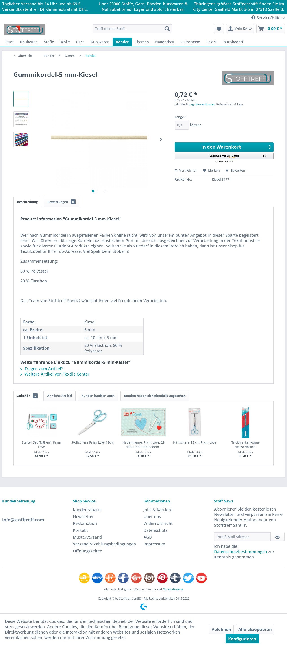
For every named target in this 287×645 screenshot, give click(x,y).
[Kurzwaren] (100, 42)
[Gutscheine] (190, 42)
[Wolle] (65, 42)
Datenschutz (155, 530)
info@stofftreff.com (23, 520)
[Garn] (80, 42)
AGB (148, 537)
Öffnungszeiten (87, 551)
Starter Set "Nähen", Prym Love (41, 444)
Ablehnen (221, 629)
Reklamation (85, 523)
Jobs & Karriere (158, 509)
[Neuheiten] (29, 42)
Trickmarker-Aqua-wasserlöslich (245, 444)
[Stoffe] (49, 42)
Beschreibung (27, 202)
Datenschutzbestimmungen (240, 551)
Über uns (152, 516)
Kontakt (80, 530)
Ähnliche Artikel (59, 396)
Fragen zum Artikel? (41, 368)
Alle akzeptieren (255, 629)
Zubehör (27, 396)
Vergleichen (186, 170)
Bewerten (235, 170)
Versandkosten (173, 589)
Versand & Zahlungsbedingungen (104, 544)
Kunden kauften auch (98, 396)
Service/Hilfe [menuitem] (266, 17)
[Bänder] (122, 42)
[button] (224, 158)
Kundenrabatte (87, 509)
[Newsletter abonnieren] (277, 536)
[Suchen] (167, 28)
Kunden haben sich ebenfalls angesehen (155, 396)
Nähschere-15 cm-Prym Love (194, 442)
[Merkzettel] (219, 28)
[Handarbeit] (165, 42)
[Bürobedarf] (233, 42)
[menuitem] (132, 28)
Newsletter (83, 516)
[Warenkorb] (270, 28)
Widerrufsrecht (158, 523)
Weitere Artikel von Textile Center (54, 374)
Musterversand (87, 537)
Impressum (154, 544)
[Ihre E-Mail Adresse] (242, 536)
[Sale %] (211, 42)
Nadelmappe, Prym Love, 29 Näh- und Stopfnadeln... (143, 444)
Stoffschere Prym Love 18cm (92, 442)
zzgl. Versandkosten (202, 104)
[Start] (9, 42)
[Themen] (142, 42)
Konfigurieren (242, 638)
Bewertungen (61, 201)
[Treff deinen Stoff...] (132, 28)
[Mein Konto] (240, 28)
